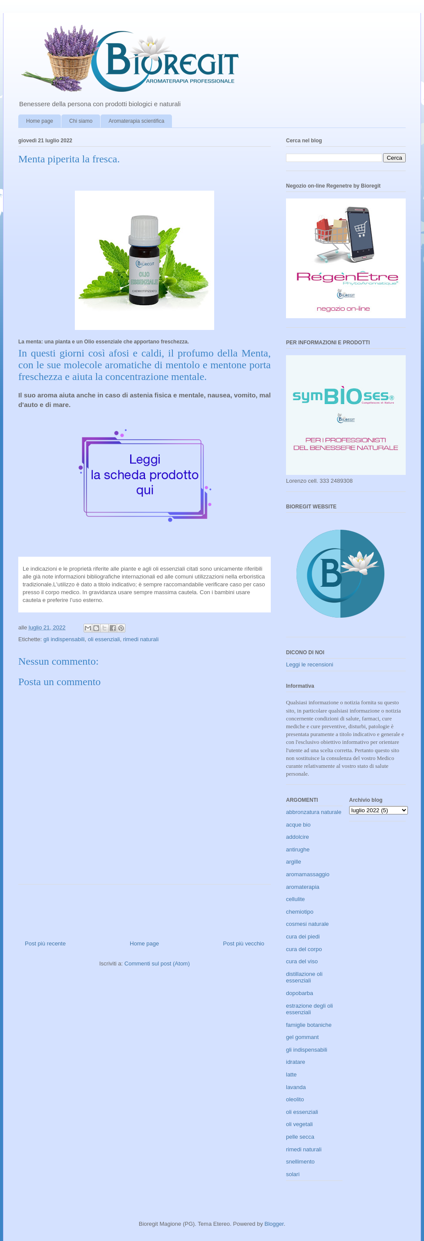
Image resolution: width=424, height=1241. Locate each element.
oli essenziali (104, 639)
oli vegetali (299, 1124)
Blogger (274, 1224)
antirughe (298, 849)
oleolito (295, 1099)
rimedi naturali (141, 639)
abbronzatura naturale (313, 812)
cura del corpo (304, 949)
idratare (295, 1062)
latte (291, 1074)
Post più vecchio (243, 943)
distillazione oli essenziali (304, 977)
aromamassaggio (308, 874)
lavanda (296, 1087)
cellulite (295, 899)
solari (292, 1174)
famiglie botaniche (309, 1025)
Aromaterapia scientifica (136, 121)
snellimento (300, 1161)
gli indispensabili (64, 639)
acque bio (298, 824)
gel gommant (302, 1037)
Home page (39, 121)
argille (293, 861)
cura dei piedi (303, 936)
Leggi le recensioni (309, 664)
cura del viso (302, 961)
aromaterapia (303, 887)
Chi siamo (80, 121)
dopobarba (299, 993)
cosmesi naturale (307, 924)
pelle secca (300, 1136)
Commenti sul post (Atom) (157, 963)
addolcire (297, 837)
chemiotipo (299, 911)
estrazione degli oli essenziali (309, 1009)
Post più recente (45, 943)
